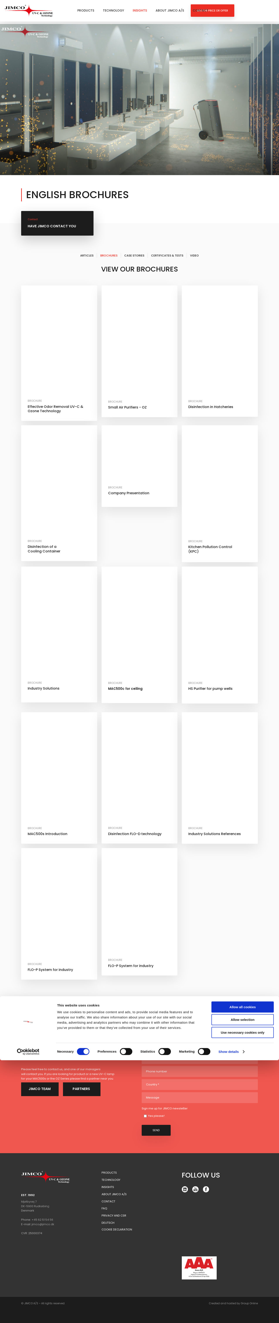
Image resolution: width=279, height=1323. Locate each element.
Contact (200, 10)
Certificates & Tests (167, 255)
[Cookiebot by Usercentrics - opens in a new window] (28, 1314)
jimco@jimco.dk (43, 1224)
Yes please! (156, 1116)
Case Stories (134, 255)
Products (85, 10)
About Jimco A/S (170, 10)
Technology (113, 10)
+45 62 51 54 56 (42, 1220)
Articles (87, 255)
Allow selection (242, 1282)
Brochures (108, 255)
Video (194, 255)
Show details (229, 1314)
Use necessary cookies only (242, 1295)
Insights (140, 10)
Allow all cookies (243, 1270)
